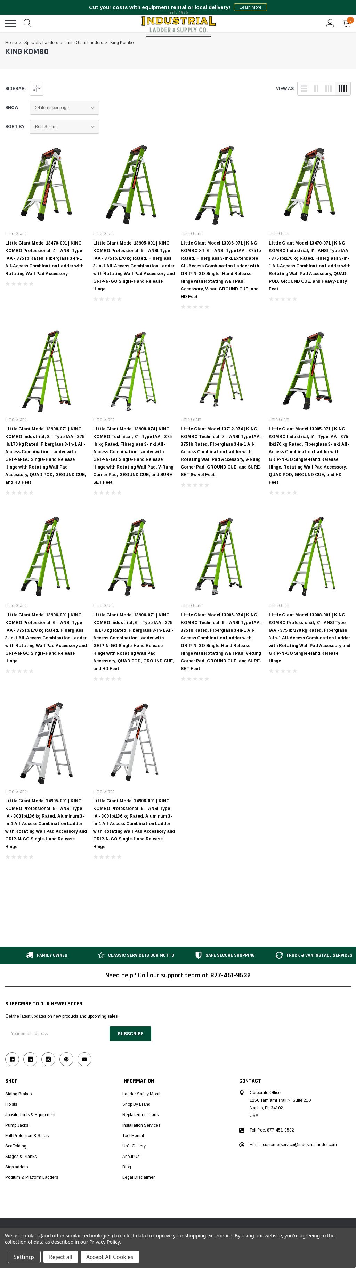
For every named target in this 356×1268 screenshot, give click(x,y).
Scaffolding (15, 1146)
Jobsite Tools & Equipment (30, 1114)
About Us (130, 1156)
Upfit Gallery (134, 1146)
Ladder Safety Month (142, 1094)
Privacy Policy (104, 1241)
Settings (24, 1257)
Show (11, 107)
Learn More (250, 7)
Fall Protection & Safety (27, 1135)
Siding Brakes (18, 1094)
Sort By (15, 126)
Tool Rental (133, 1135)
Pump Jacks (16, 1125)
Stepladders (16, 1167)
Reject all (60, 1257)
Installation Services (141, 1125)
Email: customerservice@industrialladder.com (293, 1144)
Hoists (11, 1104)
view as (285, 88)
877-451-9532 (230, 975)
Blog (126, 1167)
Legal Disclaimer (138, 1177)
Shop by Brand (136, 1104)
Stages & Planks (21, 1156)
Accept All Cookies (110, 1257)
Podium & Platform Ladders (31, 1177)
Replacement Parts (140, 1114)
